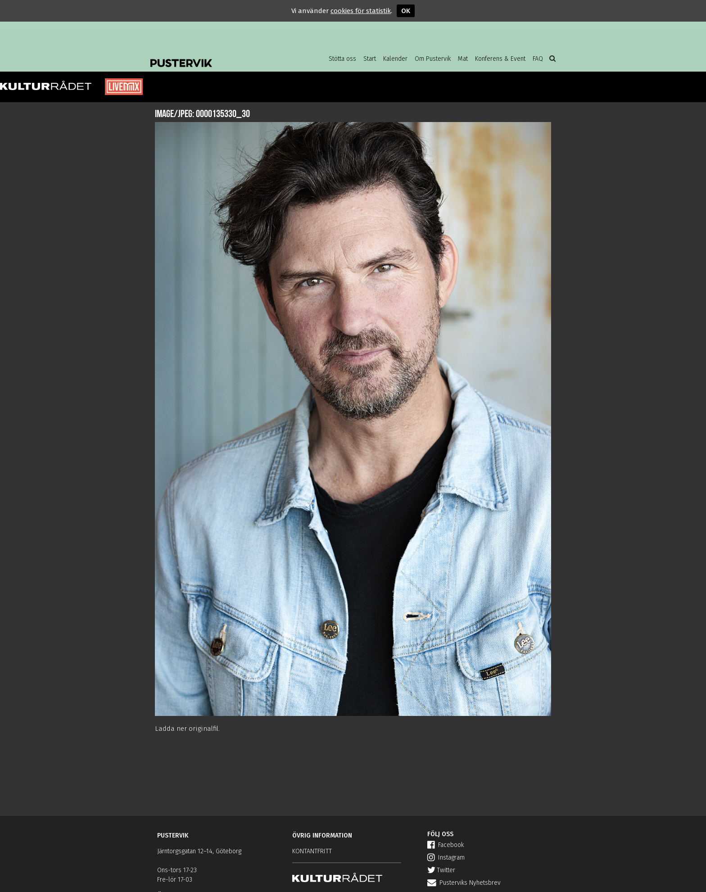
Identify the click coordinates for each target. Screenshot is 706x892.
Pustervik (222, 56)
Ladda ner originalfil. (187, 728)
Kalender (395, 59)
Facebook (445, 845)
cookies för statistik (360, 11)
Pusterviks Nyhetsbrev (464, 883)
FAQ (538, 59)
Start (369, 59)
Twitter (441, 870)
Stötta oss (342, 59)
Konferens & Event (500, 59)
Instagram (446, 857)
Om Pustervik (433, 59)
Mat (463, 59)
